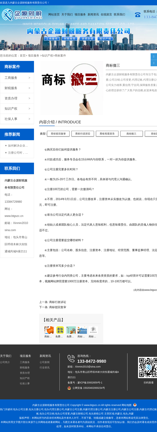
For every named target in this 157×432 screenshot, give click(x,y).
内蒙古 (68, 409)
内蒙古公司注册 (130, 409)
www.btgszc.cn (92, 405)
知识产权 (47, 55)
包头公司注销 (46, 413)
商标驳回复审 (57, 307)
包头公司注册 (20, 409)
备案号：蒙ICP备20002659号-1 (85, 382)
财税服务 (11, 88)
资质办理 (11, 98)
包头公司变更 (62, 413)
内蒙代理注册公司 (93, 409)
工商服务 (11, 78)
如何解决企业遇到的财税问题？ (18, 145)
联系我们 (119, 14)
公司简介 (5, 362)
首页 (22, 55)
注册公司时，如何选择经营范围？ (18, 152)
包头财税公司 (96, 413)
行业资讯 (45, 367)
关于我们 (67, 14)
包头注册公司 (36, 409)
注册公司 (112, 409)
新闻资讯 (93, 14)
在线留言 (106, 14)
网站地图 (127, 405)
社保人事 (11, 119)
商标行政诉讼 (57, 302)
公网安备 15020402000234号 (89, 387)
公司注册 (77, 409)
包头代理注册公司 (54, 409)
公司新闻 (45, 362)
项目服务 (80, 14)
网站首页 (54, 14)
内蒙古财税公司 (79, 413)
